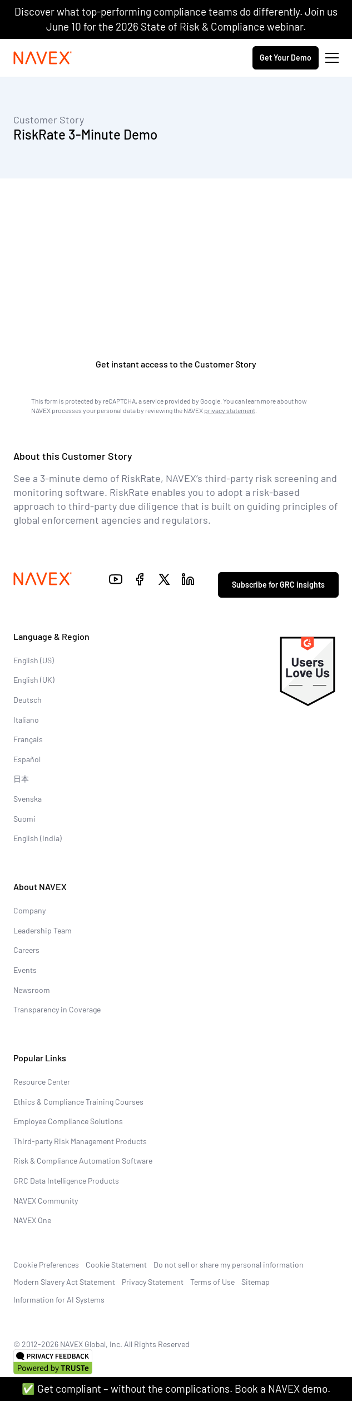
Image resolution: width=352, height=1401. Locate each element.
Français (28, 739)
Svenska (27, 798)
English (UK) (33, 679)
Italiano (26, 719)
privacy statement (229, 410)
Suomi (24, 818)
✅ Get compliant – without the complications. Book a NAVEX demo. (176, 1388)
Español (27, 759)
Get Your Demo (285, 57)
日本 (21, 778)
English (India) (37, 838)
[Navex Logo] (42, 57)
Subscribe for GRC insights (278, 584)
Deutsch (27, 699)
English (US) (33, 660)
